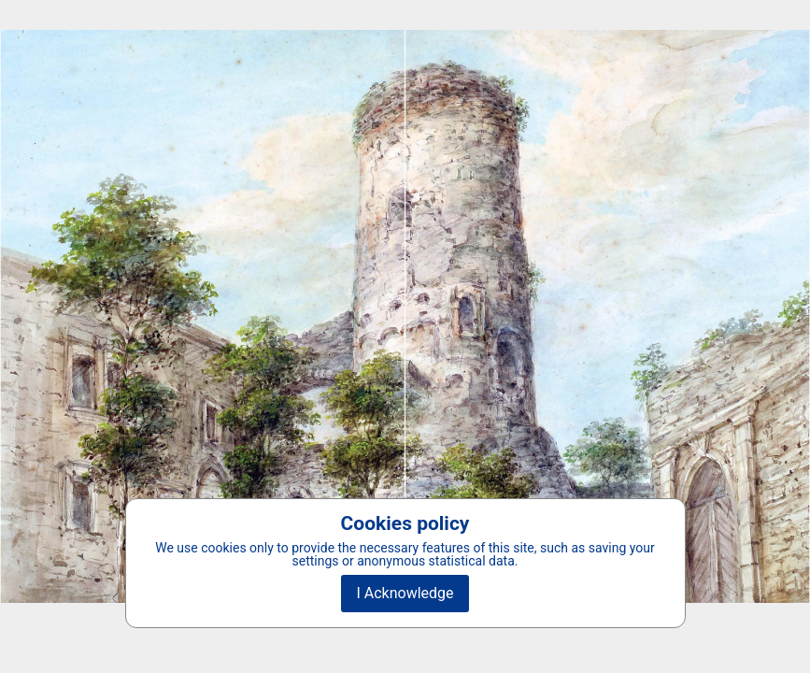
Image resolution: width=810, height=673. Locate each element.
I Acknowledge (404, 593)
